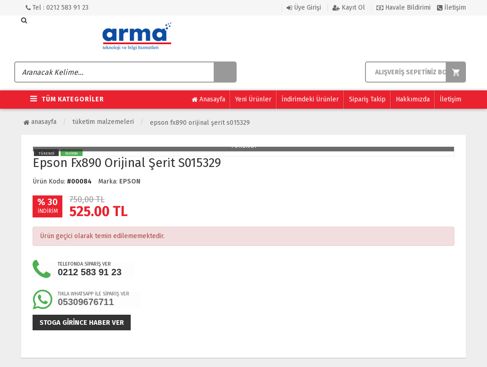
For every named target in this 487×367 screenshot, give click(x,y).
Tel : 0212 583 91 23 (57, 7)
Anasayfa (208, 99)
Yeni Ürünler (253, 99)
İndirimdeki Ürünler (310, 99)
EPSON (129, 181)
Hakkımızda (413, 99)
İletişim (451, 7)
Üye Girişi (304, 7)
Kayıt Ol (348, 7)
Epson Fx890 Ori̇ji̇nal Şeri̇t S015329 (200, 123)
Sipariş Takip (367, 99)
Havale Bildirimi (403, 7)
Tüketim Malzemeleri (103, 122)
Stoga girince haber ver (81, 322)
